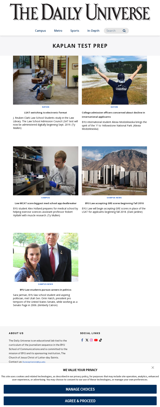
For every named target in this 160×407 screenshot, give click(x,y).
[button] (153, 368)
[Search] (116, 31)
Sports (74, 31)
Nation (45, 107)
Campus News (114, 202)
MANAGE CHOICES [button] (80, 389)
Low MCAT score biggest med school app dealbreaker (45, 209)
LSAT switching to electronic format (45, 112)
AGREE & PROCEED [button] (80, 400)
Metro (58, 31)
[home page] (80, 16)
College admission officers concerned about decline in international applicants (106, 116)
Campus (40, 31)
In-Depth (93, 31)
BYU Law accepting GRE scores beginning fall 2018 (108, 209)
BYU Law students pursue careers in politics (44, 299)
